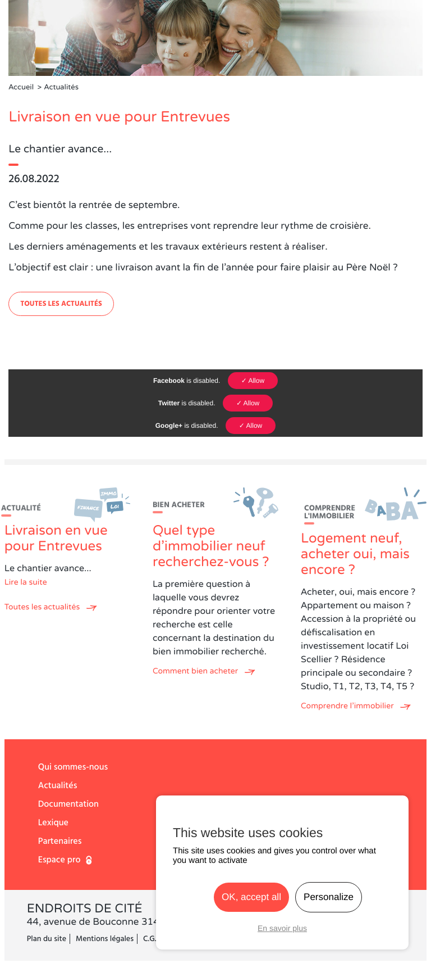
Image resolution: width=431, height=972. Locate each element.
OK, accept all (251, 897)
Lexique (53, 823)
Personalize (329, 897)
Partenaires (60, 841)
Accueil (21, 87)
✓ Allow (252, 381)
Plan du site (46, 939)
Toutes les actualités (61, 304)
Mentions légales (105, 939)
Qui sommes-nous (73, 767)
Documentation (68, 804)
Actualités (57, 785)
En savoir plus (282, 928)
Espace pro (59, 860)
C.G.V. (153, 939)
